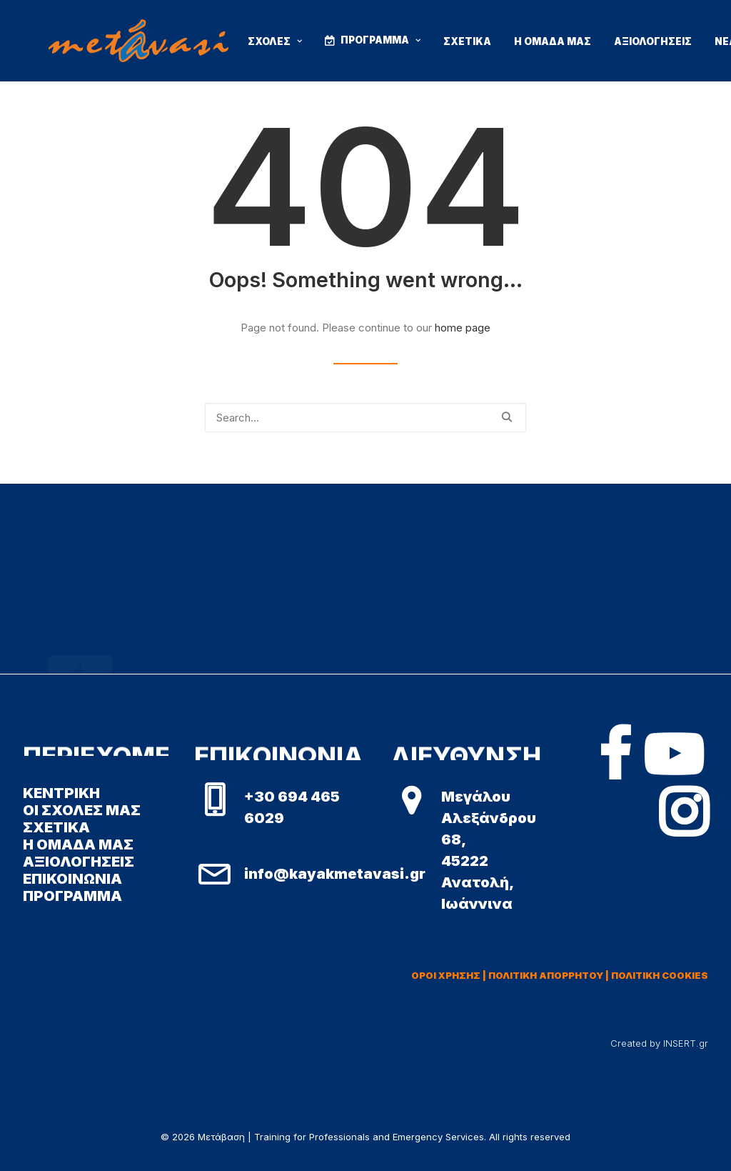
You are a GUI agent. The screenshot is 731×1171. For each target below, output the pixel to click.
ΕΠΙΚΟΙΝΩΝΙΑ (72, 878)
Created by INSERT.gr (659, 1043)
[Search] (365, 417)
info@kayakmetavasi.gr (334, 873)
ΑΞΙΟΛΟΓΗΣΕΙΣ (653, 41)
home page (462, 327)
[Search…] (365, 417)
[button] (506, 417)
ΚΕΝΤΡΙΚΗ (61, 793)
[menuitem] (275, 42)
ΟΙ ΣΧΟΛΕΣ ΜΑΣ (82, 810)
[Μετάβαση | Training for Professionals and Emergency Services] (138, 40)
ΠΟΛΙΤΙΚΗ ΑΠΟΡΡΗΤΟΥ (545, 975)
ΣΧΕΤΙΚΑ (467, 41)
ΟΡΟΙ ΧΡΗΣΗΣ (445, 975)
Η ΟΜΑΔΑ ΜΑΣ (552, 41)
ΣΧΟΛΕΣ (275, 41)
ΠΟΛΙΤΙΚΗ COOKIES (659, 975)
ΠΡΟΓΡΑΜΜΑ (380, 40)
